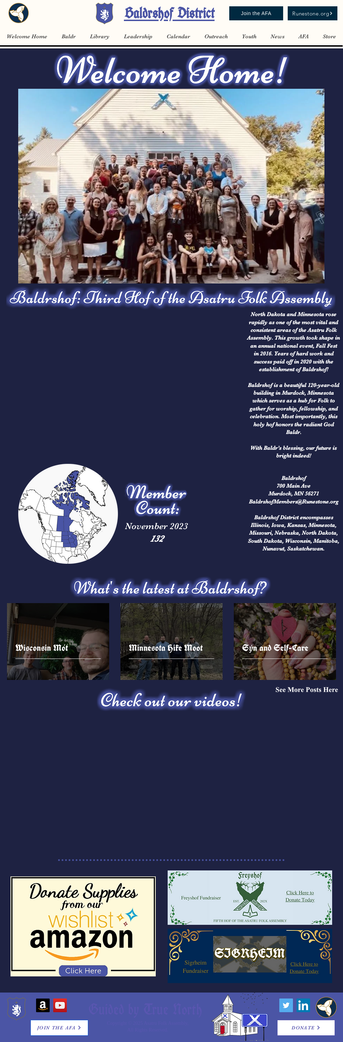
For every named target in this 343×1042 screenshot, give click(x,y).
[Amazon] (43, 1005)
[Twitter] (286, 1005)
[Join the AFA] (256, 13)
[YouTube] (60, 1005)
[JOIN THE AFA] (59, 1028)
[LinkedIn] (303, 1005)
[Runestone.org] (312, 13)
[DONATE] (306, 1028)
